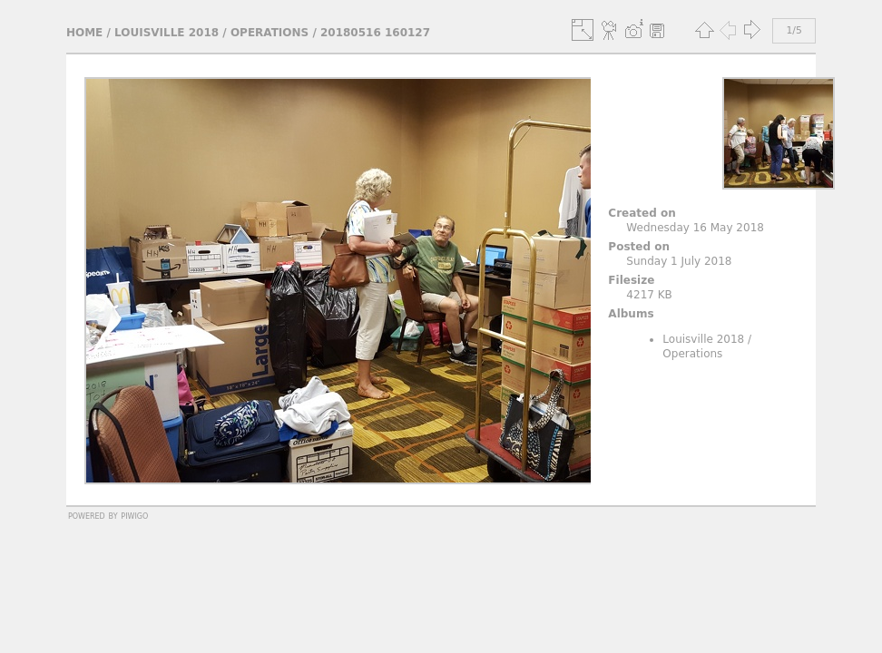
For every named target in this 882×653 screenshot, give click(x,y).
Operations (269, 32)
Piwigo (134, 515)
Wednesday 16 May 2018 (695, 227)
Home (84, 32)
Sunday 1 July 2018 (678, 261)
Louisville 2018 (166, 32)
